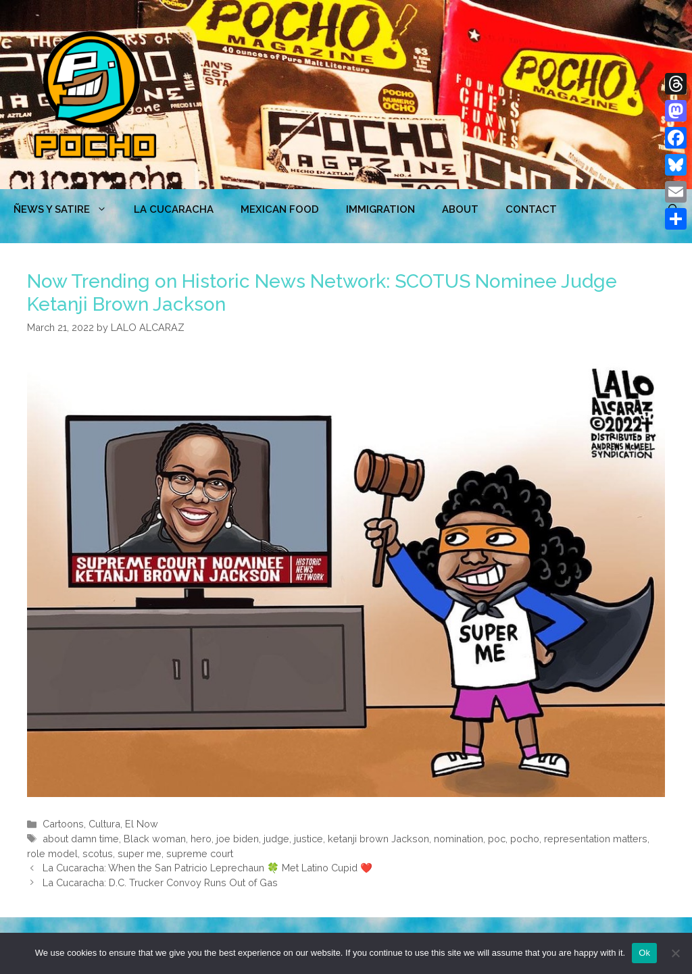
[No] (675, 953)
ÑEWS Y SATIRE (67, 209)
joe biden (237, 838)
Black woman (155, 838)
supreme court (199, 853)
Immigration (380, 209)
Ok (644, 953)
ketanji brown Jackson (378, 838)
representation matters (595, 838)
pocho (524, 838)
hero (201, 838)
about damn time (81, 838)
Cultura (104, 823)
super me (140, 853)
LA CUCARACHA (174, 209)
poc (496, 838)
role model (52, 853)
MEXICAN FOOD (280, 209)
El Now (141, 823)
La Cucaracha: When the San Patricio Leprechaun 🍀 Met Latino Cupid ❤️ (207, 867)
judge (276, 838)
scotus (97, 853)
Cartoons (63, 823)
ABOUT (460, 209)
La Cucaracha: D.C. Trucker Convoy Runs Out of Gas (160, 882)
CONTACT (531, 209)
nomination (458, 838)
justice (308, 838)
